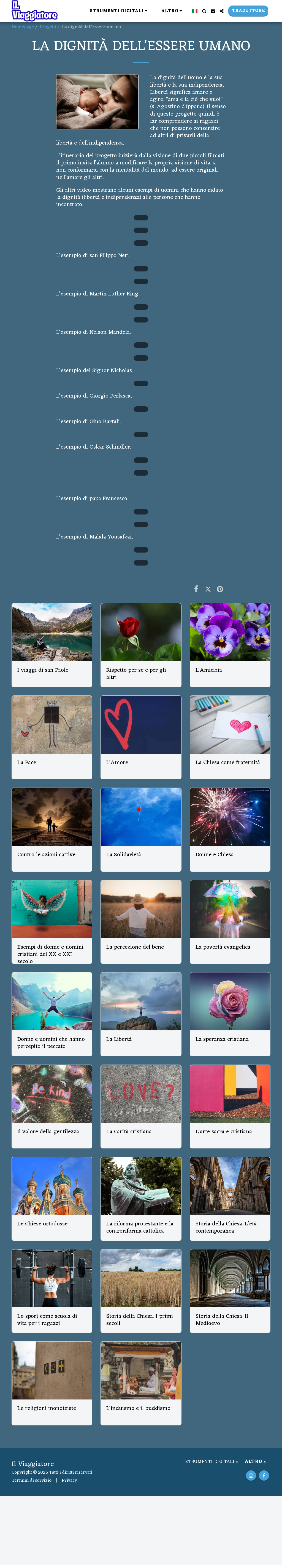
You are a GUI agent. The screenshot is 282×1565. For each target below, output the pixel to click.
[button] (119, 10)
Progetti (48, 27)
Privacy (69, 1480)
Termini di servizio (31, 1480)
